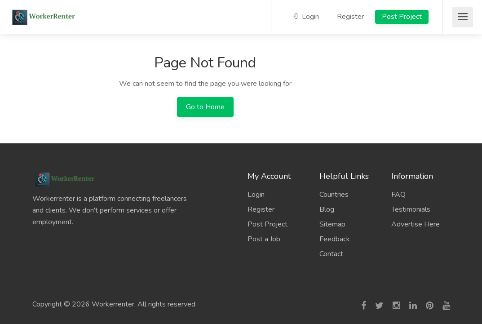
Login (305, 17)
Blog (326, 209)
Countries (334, 195)
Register (350, 17)
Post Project (402, 17)
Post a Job (264, 239)
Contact (331, 254)
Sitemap (332, 224)
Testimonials (410, 209)
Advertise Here (415, 224)
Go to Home (205, 107)
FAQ (398, 195)
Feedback (334, 239)
